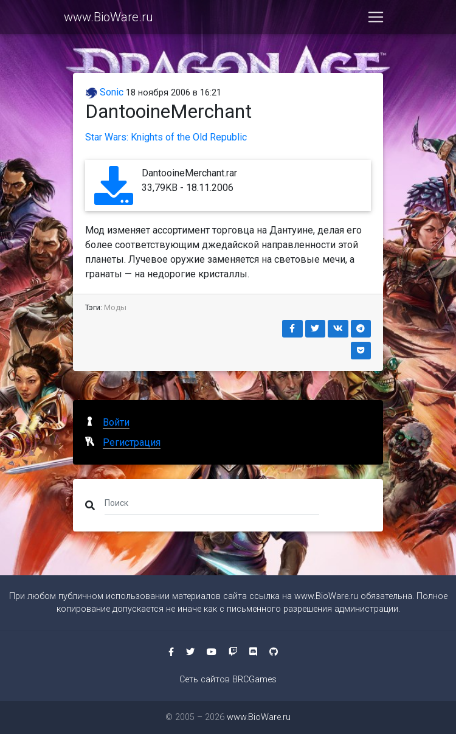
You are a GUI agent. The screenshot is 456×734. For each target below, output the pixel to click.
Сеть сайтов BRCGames (228, 679)
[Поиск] (212, 502)
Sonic (104, 92)
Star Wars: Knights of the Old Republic (166, 137)
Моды (115, 307)
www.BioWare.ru (108, 19)
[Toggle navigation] (375, 19)
